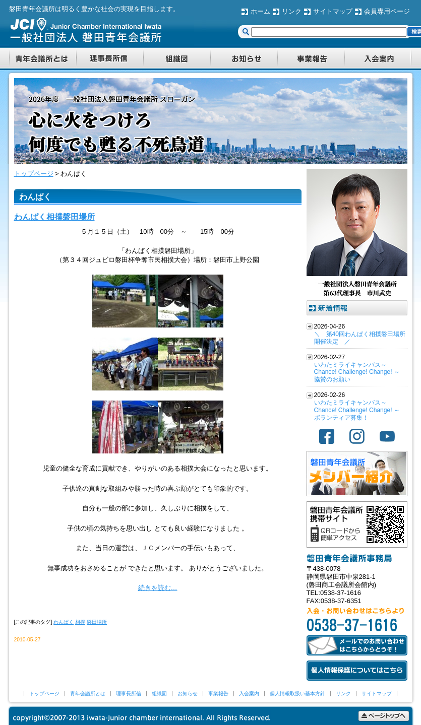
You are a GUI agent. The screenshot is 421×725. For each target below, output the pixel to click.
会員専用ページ (387, 11)
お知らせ (187, 693)
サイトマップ (332, 11)
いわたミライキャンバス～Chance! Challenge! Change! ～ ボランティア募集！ (357, 410)
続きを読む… (157, 587)
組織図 (159, 693)
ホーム (260, 11)
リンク (292, 11)
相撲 (80, 622)
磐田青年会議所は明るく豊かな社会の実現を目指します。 (94, 9)
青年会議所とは (87, 693)
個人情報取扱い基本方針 (297, 693)
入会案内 (249, 693)
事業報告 (218, 693)
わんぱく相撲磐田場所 (54, 217)
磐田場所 (97, 622)
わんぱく (63, 622)
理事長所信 (128, 693)
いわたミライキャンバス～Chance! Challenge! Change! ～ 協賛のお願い (357, 372)
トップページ (44, 693)
